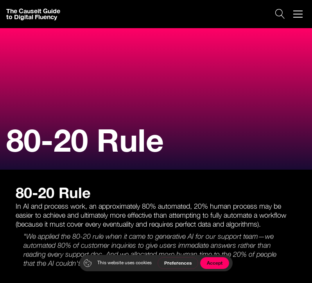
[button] (298, 14)
